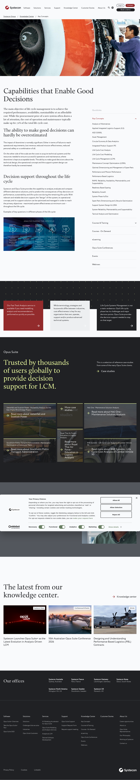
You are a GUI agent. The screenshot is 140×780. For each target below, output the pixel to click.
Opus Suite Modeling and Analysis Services (49, 729)
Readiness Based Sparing (101, 188)
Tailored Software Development (48, 739)
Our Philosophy (125, 735)
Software (27, 8)
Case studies (108, 371)
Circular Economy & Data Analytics (105, 141)
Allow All (116, 749)
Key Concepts (98, 118)
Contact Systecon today (20, 523)
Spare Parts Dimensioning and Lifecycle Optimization (112, 201)
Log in (120, 5)
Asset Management (99, 137)
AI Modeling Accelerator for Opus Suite (50, 722)
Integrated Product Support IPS (104, 146)
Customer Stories (87, 8)
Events (95, 256)
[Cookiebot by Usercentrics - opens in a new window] (14, 775)
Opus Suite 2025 (9, 732)
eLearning (96, 239)
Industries (26, 729)
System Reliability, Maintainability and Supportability (112, 209)
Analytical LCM (47, 734)
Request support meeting (70, 729)
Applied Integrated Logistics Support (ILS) (108, 128)
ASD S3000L (97, 132)
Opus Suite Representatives (125, 730)
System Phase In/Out (100, 196)
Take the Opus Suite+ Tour (11, 726)
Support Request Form (69, 725)
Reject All (116, 763)
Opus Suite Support (68, 721)
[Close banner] (136, 746)
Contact (130, 5)
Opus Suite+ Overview (11, 721)
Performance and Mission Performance (106, 172)
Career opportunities (127, 721)
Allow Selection (116, 756)
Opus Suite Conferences (102, 247)
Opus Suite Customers (30, 733)
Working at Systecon (126, 739)
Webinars (96, 264)
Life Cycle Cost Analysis (101, 150)
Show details (113, 776)
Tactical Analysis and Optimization (105, 214)
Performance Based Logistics (103, 176)
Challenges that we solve (31, 725)
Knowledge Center (71, 8)
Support (57, 8)
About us (123, 725)
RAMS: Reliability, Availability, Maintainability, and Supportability (111, 182)
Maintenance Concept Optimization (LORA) (109, 163)
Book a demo (125, 10)
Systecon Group (10, 16)
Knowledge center (126, 597)
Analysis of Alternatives (101, 124)
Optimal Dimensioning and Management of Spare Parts (112, 167)
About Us (101, 8)
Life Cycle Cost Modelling (102, 154)
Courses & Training (100, 223)
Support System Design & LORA (104, 205)
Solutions (37, 8)
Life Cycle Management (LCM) (103, 159)
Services (47, 8)
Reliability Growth (99, 192)
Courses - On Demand (101, 231)
